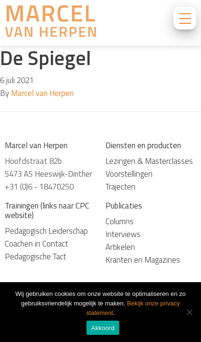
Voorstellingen (129, 174)
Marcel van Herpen (42, 93)
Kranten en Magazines (142, 260)
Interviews (123, 234)
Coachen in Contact (36, 244)
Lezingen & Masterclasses (149, 161)
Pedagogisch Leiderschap (46, 231)
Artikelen (120, 247)
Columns (119, 221)
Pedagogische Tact (35, 256)
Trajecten (120, 186)
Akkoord (103, 328)
